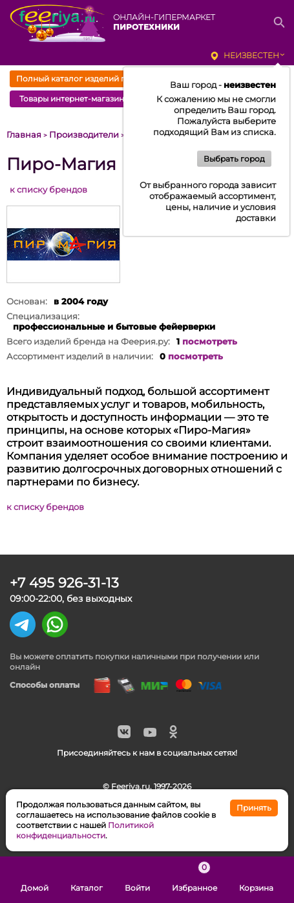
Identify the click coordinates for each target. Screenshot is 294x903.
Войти (137, 880)
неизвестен (251, 55)
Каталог (86, 880)
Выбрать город (234, 159)
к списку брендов (48, 189)
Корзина (256, 880)
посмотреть (209, 341)
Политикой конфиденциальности (85, 830)
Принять (253, 808)
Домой (34, 880)
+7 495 (64, 583)
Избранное (194, 880)
